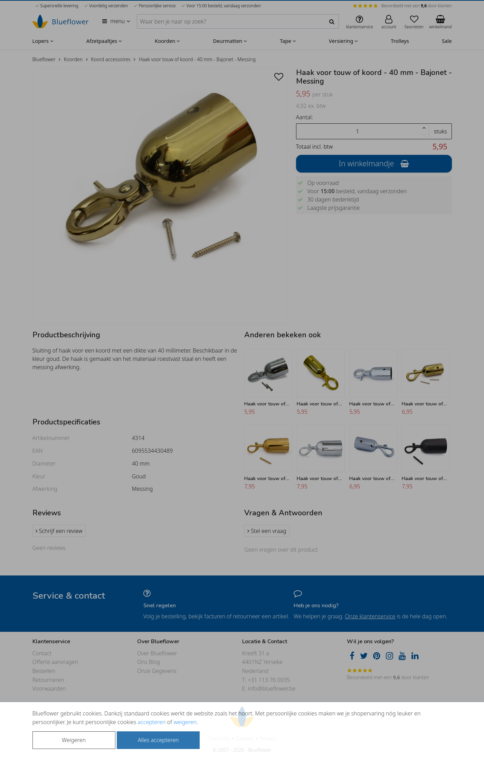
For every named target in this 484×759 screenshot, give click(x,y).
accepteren (152, 722)
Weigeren (74, 740)
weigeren (185, 722)
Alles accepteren (158, 740)
